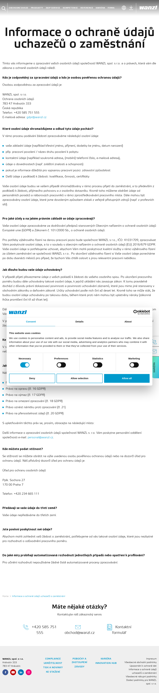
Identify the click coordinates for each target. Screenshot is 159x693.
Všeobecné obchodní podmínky (141, 662)
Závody (79, 667)
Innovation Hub (106, 663)
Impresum (151, 659)
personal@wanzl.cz (40, 437)
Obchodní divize (18, 8)
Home (5, 596)
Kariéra (100, 8)
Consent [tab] (31, 321)
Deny (32, 378)
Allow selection (79, 378)
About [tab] (128, 321)
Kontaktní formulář (119, 629)
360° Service (53, 8)
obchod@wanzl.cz (80, 629)
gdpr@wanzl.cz (36, 117)
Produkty (37, 8)
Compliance (53, 659)
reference (86, 8)
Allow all (127, 378)
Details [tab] (79, 321)
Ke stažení (53, 672)
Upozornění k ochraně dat (143, 666)
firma (111, 8)
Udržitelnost (53, 663)
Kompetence (70, 8)
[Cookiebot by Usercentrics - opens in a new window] (136, 312)
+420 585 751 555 (40, 629)
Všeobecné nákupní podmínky (141, 677)
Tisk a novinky (53, 668)
